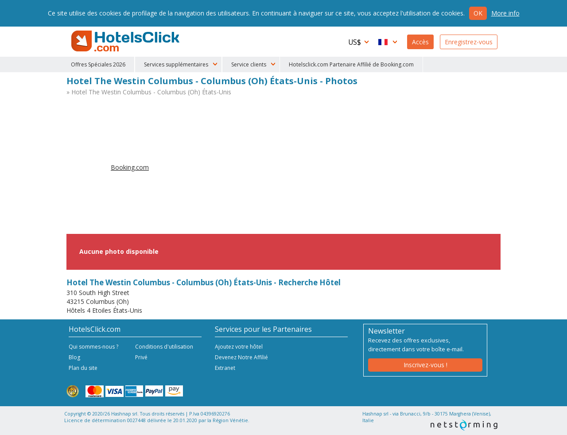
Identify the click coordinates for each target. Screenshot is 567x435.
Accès (420, 42)
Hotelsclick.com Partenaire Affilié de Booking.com (351, 64)
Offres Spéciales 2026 (98, 64)
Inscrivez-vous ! (425, 365)
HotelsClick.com (126, 41)
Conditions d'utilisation (164, 346)
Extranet (225, 368)
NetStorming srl (464, 425)
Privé (141, 357)
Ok (478, 13)
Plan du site (83, 368)
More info (505, 13)
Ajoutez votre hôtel (239, 346)
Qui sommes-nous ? (93, 346)
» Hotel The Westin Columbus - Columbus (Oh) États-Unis (148, 92)
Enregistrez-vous (469, 42)
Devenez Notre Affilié (241, 357)
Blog (74, 357)
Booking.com (130, 167)
